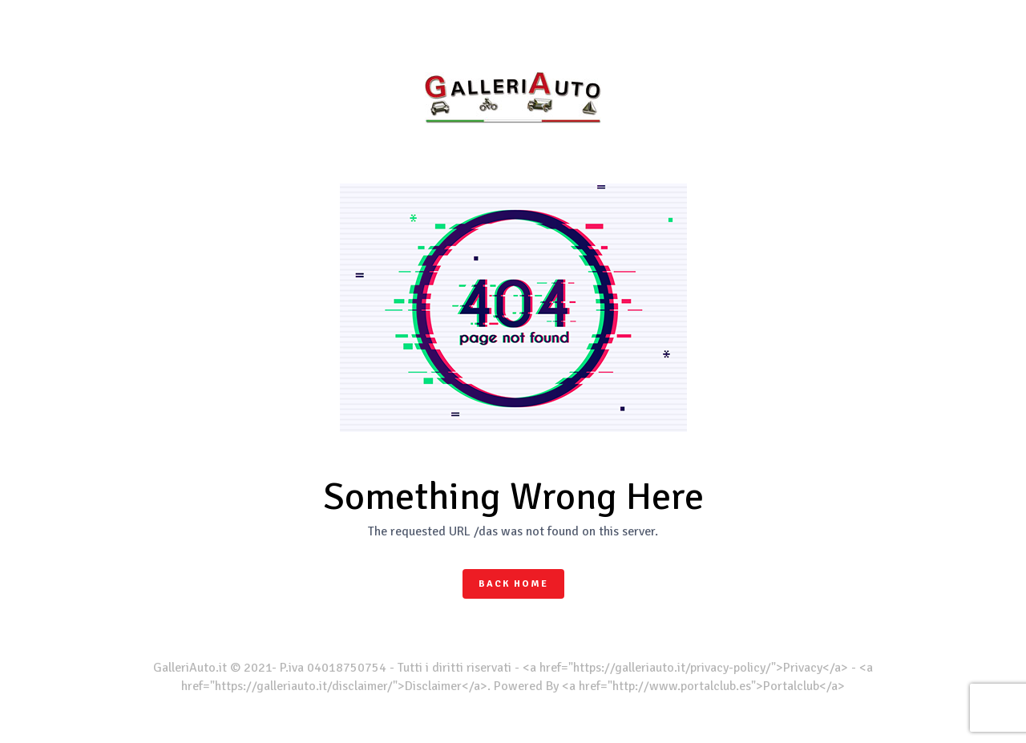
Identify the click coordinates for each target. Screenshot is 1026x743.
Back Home (513, 584)
